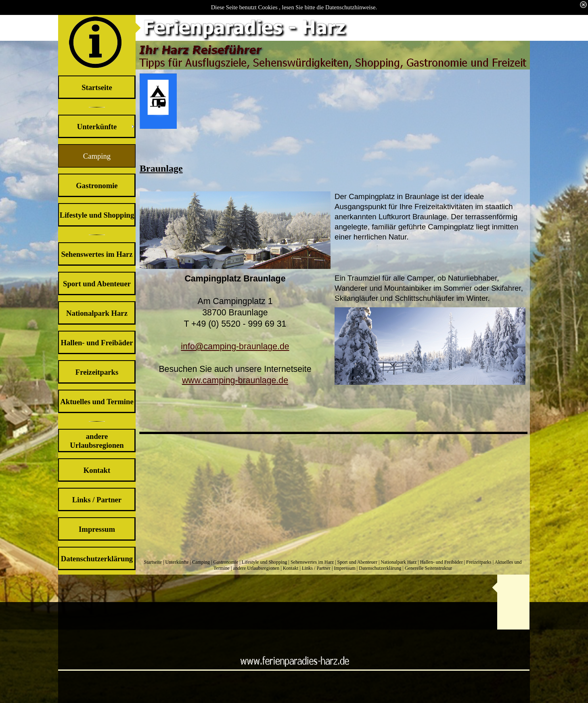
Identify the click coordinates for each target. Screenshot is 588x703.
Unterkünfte (177, 562)
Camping (201, 562)
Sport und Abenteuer (357, 562)
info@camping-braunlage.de (235, 346)
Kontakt (291, 568)
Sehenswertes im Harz (312, 562)
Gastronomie (225, 562)
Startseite (153, 562)
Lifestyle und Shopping (264, 562)
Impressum (344, 568)
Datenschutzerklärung (380, 568)
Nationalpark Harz (398, 562)
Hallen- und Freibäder (441, 562)
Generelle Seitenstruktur (428, 568)
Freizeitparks (479, 562)
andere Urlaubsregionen (256, 568)
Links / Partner (316, 568)
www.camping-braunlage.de (235, 380)
